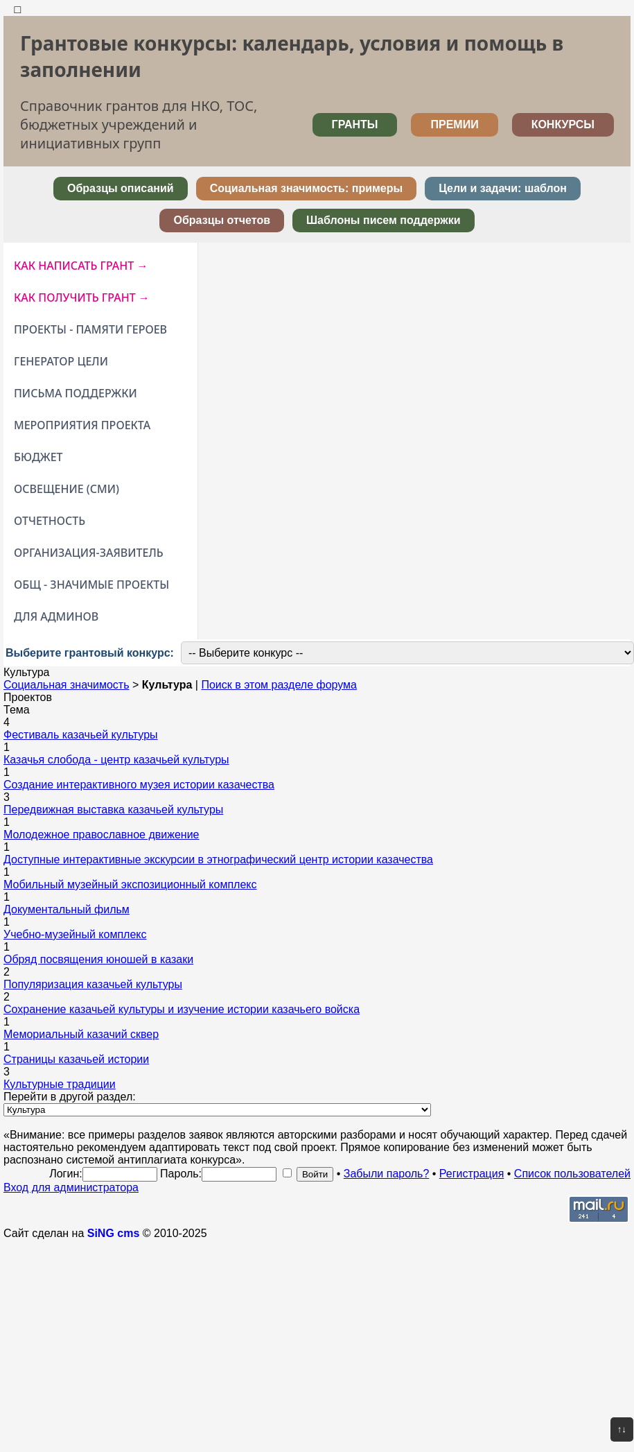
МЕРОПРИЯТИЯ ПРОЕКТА (82, 425)
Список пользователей (572, 1173)
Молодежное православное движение (101, 834)
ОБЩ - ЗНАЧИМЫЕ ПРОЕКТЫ (91, 584)
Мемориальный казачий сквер (81, 1034)
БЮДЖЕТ (38, 457)
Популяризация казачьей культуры (92, 984)
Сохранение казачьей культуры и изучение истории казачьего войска (181, 1009)
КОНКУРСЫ (563, 124)
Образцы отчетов (221, 220)
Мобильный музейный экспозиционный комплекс (130, 884)
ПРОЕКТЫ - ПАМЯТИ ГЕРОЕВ (90, 329)
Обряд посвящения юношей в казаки (98, 959)
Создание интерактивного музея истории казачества (138, 784)
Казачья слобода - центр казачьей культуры (116, 760)
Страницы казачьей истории (76, 1059)
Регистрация (471, 1173)
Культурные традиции (59, 1084)
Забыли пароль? (387, 1173)
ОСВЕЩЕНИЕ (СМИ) (66, 488)
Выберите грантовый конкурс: (90, 653)
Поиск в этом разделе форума (279, 685)
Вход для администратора (71, 1187)
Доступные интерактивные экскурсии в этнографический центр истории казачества (218, 859)
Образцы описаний (120, 188)
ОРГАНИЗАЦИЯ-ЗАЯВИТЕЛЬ (89, 552)
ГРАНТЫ (355, 124)
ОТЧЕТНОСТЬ (49, 520)
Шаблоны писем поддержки (383, 220)
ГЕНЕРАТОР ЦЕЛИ (61, 361)
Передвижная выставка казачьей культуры (113, 809)
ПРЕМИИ (454, 124)
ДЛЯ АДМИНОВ (56, 616)
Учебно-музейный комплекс (75, 934)
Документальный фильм (66, 909)
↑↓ (621, 1429)
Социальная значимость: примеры (306, 188)
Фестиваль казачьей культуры (80, 735)
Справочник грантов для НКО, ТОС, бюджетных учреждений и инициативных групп (138, 124)
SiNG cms (113, 1233)
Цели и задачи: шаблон (503, 188)
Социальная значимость (66, 685)
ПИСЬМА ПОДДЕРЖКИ (75, 393)
